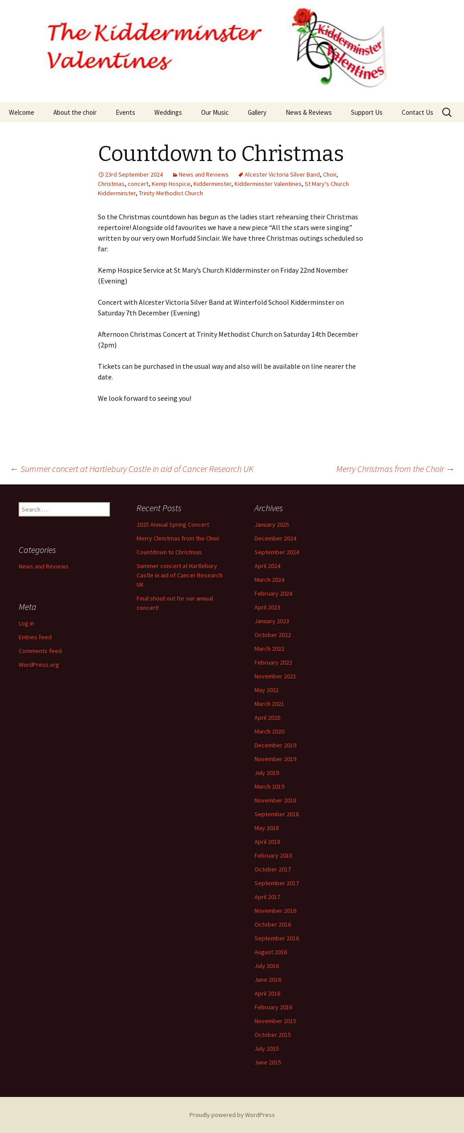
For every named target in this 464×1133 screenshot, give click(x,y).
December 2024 (275, 538)
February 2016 (273, 1007)
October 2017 (272, 869)
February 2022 (273, 662)
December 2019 (275, 745)
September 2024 (276, 552)
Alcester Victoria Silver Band (282, 174)
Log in (26, 623)
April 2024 (267, 566)
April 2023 (267, 607)
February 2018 (273, 855)
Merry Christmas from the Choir (395, 468)
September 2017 (276, 883)
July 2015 (266, 1048)
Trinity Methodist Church (171, 193)
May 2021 (266, 690)
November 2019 (275, 759)
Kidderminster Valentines (268, 184)
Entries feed (35, 637)
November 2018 (275, 800)
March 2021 (269, 704)
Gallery (257, 112)
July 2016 (266, 966)
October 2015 (272, 1035)
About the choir (75, 112)
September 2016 (276, 938)
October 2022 (272, 635)
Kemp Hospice (171, 184)
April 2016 (267, 993)
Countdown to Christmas (169, 552)
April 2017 (267, 897)
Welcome (21, 112)
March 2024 (269, 580)
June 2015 (267, 1062)
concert (138, 184)
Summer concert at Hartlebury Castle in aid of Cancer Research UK (132, 468)
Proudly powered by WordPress (232, 1115)
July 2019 (266, 773)
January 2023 (271, 621)
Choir (329, 174)
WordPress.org (39, 665)
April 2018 (267, 842)
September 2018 (276, 814)
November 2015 (275, 1021)
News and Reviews (204, 174)
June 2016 (267, 980)
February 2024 (273, 593)
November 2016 (275, 911)
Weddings (168, 112)
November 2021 (275, 676)
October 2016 (272, 924)
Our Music (215, 112)
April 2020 (267, 718)
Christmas (111, 184)
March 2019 (269, 786)
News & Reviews (309, 112)
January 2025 (271, 524)
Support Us (367, 112)
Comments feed (40, 651)
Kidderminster (212, 184)
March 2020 (269, 731)
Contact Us (417, 112)
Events (125, 112)
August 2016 (270, 952)
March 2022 (269, 649)
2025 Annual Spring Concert (173, 524)
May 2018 (266, 828)
